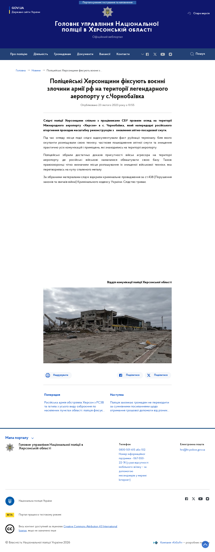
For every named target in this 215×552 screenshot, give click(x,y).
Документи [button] (85, 54)
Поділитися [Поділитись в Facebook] (135, 375)
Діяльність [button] (40, 54)
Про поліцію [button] (18, 54)
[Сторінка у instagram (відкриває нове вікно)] (170, 54)
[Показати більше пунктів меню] (142, 54)
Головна (21, 70)
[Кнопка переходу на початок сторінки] (201, 544)
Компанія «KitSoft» (171, 542)
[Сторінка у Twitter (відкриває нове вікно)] (155, 54)
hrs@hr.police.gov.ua (192, 449)
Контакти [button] (123, 54)
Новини (36, 70)
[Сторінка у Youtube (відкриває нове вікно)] (163, 54)
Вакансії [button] (104, 54)
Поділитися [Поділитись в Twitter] (161, 375)
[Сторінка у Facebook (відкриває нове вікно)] (147, 54)
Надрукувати (58, 375)
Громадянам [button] (62, 54)
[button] (20, 438)
